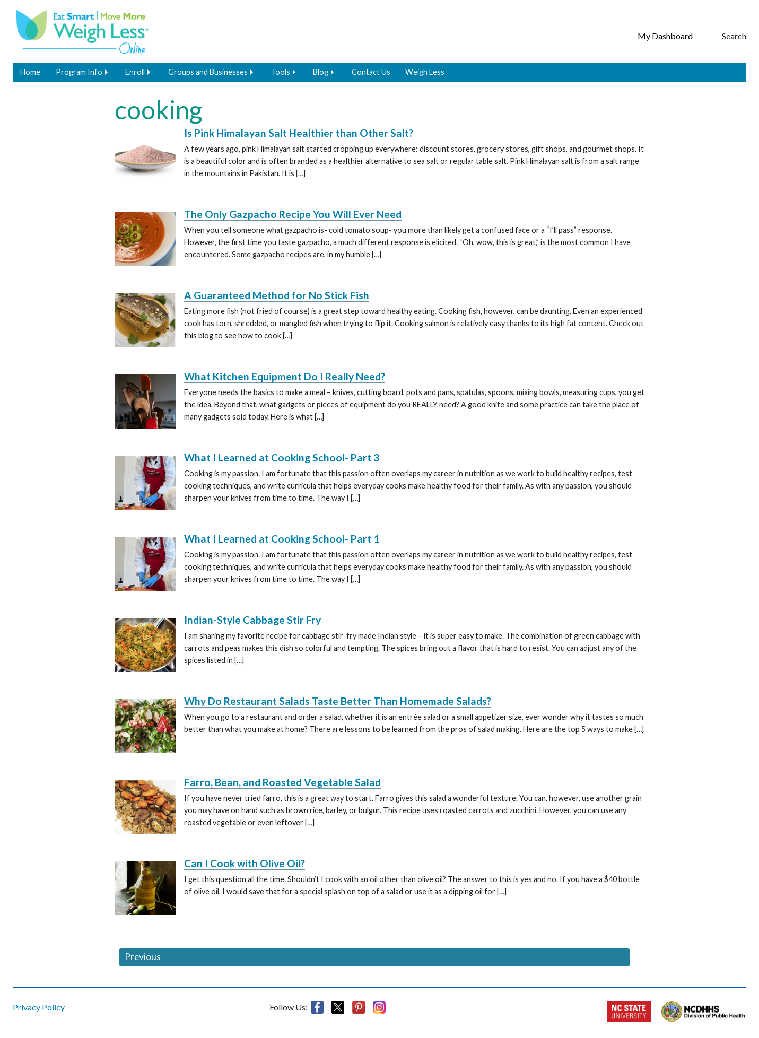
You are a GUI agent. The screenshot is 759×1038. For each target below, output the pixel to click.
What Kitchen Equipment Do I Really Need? (284, 376)
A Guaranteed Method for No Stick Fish (276, 295)
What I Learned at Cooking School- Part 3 (281, 457)
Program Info (79, 71)
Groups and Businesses (208, 71)
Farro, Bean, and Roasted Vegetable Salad (282, 782)
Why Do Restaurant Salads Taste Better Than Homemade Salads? (337, 701)
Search (734, 36)
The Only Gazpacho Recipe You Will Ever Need (293, 214)
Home (30, 71)
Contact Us (371, 71)
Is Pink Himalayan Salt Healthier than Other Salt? (298, 133)
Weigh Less (424, 71)
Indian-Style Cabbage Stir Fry (252, 620)
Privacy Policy (39, 1007)
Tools (280, 71)
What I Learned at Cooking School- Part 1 (281, 539)
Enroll (135, 71)
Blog (320, 71)
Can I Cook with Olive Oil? (244, 863)
